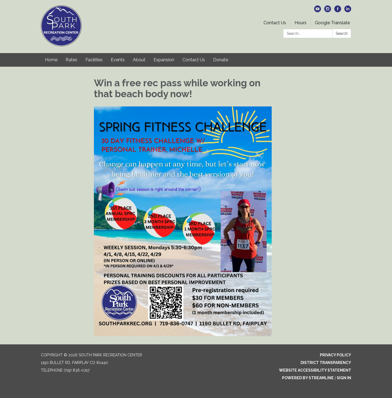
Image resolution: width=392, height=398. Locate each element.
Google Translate (332, 22)
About (139, 59)
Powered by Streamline (308, 378)
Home (51, 59)
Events (118, 59)
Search (342, 33)
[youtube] (317, 10)
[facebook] (337, 10)
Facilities (94, 59)
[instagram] (327, 10)
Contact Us (275, 22)
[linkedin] (347, 10)
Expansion (164, 59)
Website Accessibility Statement (315, 370)
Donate (220, 59)
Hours (301, 22)
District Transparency (326, 362)
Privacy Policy (335, 355)
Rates (71, 59)
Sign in (344, 378)
